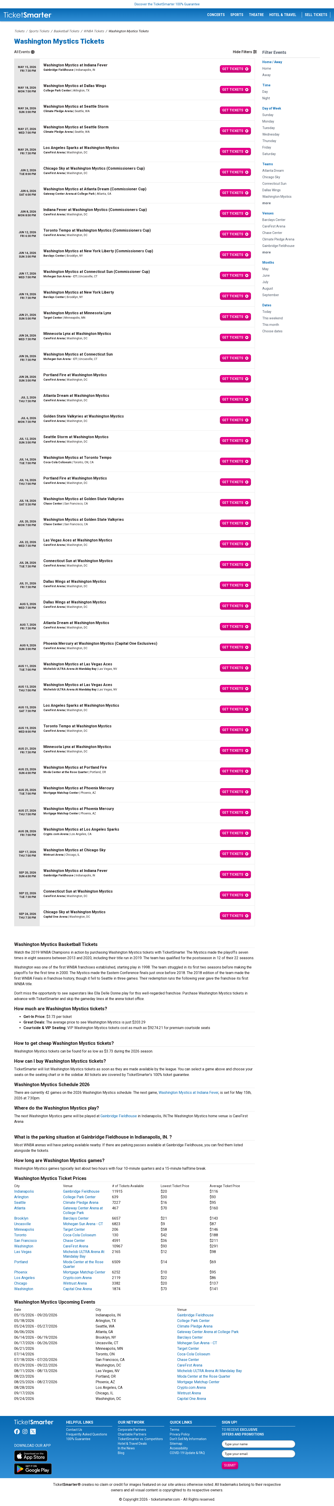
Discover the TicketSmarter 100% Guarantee (167, 4)
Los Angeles (24, 1278)
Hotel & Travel (282, 15)
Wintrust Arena (75, 1283)
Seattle (20, 1202)
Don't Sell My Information (188, 1439)
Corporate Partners (132, 1430)
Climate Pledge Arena (80, 1202)
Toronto (20, 1235)
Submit (230, 1465)
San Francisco (25, 1240)
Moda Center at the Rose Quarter (203, 1376)
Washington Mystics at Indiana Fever (188, 1092)
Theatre (256, 15)
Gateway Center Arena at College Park (83, 1210)
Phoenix (20, 1272)
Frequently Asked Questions (86, 1434)
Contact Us (74, 1430)
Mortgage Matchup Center (84, 1272)
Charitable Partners (132, 1434)
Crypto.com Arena (77, 1278)
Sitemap (176, 1443)
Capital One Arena (77, 1289)
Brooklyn (21, 1218)
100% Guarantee (78, 1439)
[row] (134, 69)
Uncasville (22, 1224)
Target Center (74, 1229)
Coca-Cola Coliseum (79, 1235)
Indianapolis (24, 1191)
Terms (174, 1430)
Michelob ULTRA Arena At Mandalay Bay (83, 1254)
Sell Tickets (316, 15)
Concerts (216, 15)
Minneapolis (24, 1229)
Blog (121, 1453)
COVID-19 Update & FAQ (187, 1453)
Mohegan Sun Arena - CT (83, 1224)
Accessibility (179, 1448)
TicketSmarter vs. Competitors (140, 1439)
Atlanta (19, 1208)
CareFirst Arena (75, 1246)
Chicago (20, 1283)
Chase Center (74, 1240)
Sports (236, 15)
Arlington (21, 1197)
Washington (23, 1246)
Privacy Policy (180, 1434)
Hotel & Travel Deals (132, 1443)
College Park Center (79, 1197)
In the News (126, 1448)
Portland (21, 1262)
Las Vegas (23, 1252)
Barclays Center (76, 1218)
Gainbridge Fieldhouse (118, 1116)
